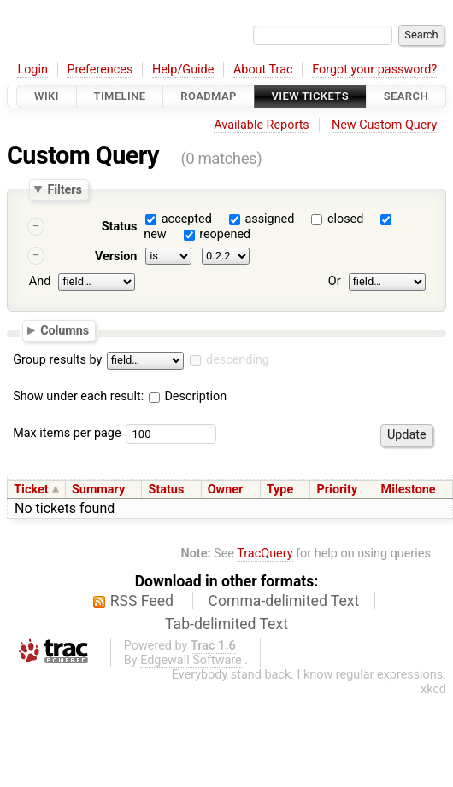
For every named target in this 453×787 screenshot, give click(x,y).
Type (280, 489)
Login (32, 69)
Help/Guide (183, 69)
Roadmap (208, 96)
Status (120, 226)
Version (116, 256)
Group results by (57, 360)
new (155, 234)
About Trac (263, 69)
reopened (224, 234)
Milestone (408, 489)
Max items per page (67, 433)
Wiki (46, 96)
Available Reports (261, 125)
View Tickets (310, 96)
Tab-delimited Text (226, 624)
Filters (64, 189)
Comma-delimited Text (284, 600)
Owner (226, 489)
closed (345, 219)
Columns (64, 330)
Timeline (120, 96)
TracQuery (264, 553)
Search (406, 96)
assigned (269, 219)
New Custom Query (384, 125)
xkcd (433, 689)
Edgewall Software (191, 660)
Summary (98, 489)
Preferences (99, 69)
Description (187, 396)
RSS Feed (142, 600)
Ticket (31, 489)
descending (237, 360)
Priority (337, 489)
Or (334, 282)
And (39, 282)
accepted (187, 219)
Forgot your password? (374, 69)
